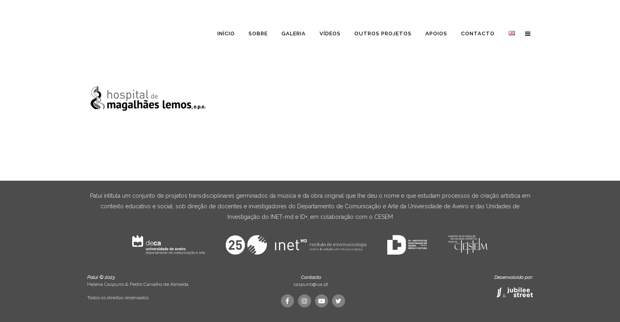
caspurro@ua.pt (311, 284)
